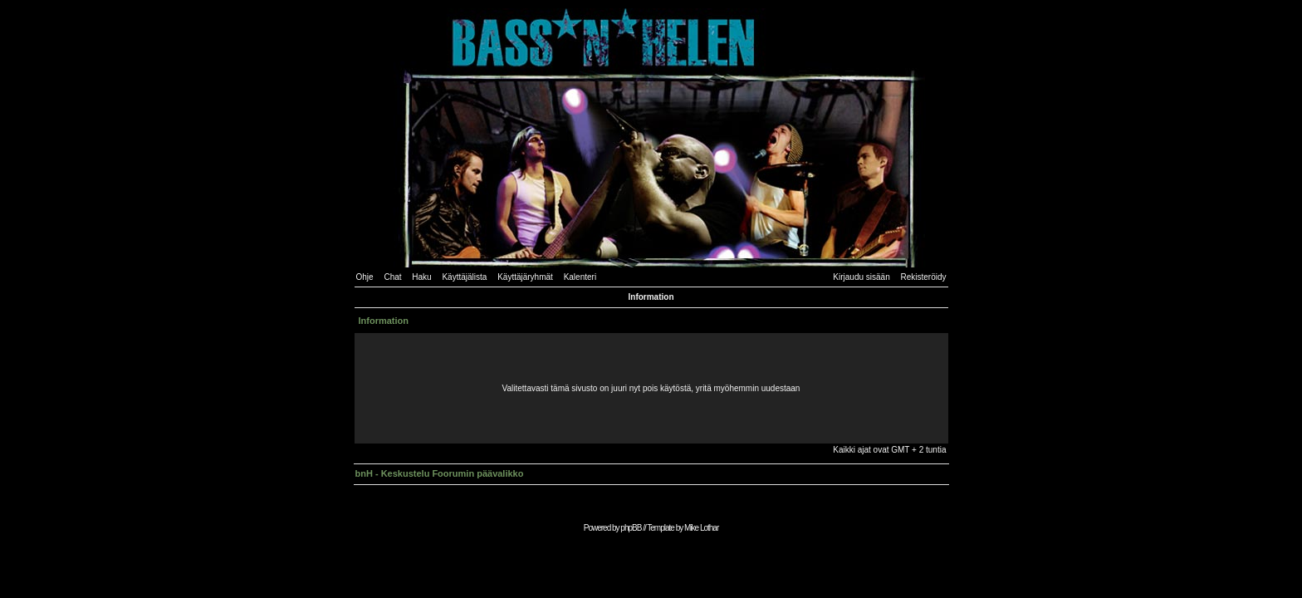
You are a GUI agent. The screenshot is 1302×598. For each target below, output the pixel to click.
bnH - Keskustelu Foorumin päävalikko (439, 473)
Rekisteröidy (923, 277)
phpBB (630, 527)
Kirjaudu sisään (861, 277)
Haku (421, 277)
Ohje (365, 277)
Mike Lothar (701, 527)
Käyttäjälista (464, 277)
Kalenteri (580, 277)
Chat (392, 277)
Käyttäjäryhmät (525, 277)
